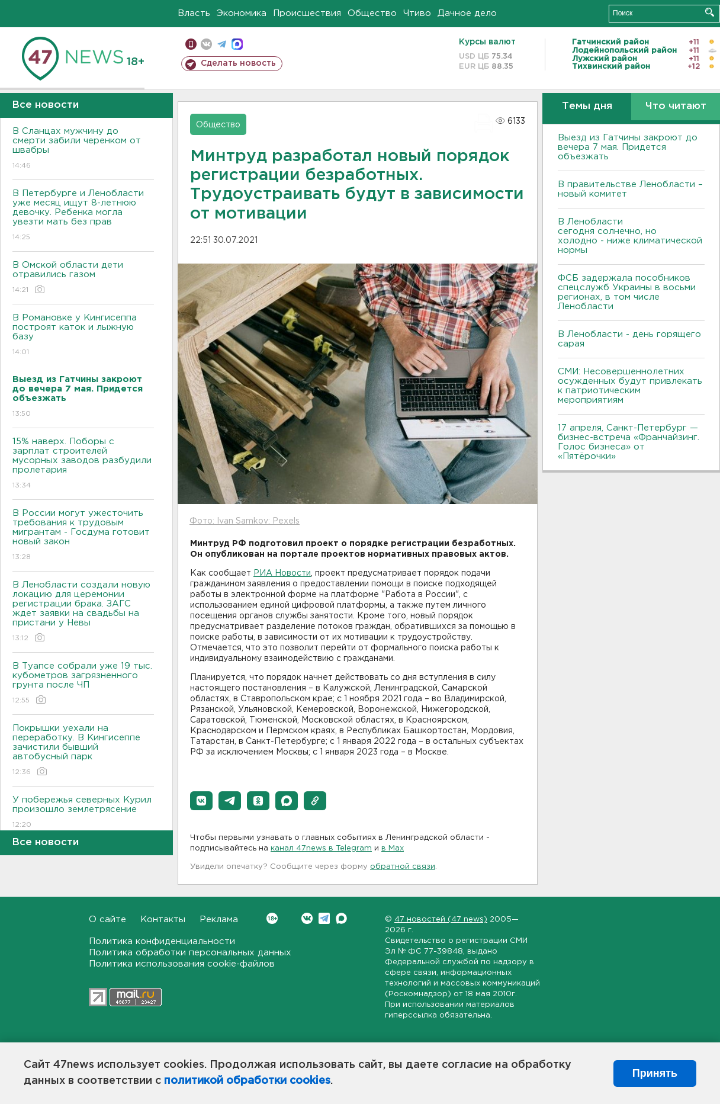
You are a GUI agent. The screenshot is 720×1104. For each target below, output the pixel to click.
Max (341, 918)
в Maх (392, 848)
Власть (194, 13)
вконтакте (206, 44)
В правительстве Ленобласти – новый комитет (630, 189)
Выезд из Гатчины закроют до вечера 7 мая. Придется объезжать (628, 147)
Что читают (675, 106)
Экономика (241, 13)
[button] (201, 800)
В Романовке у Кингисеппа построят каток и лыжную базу (83, 335)
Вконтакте (272, 918)
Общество (372, 13)
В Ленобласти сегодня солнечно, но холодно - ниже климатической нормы (630, 236)
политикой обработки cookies (247, 1081)
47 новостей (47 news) (440, 919)
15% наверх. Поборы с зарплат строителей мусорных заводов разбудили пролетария (83, 464)
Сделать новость (238, 63)
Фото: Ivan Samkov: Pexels (244, 521)
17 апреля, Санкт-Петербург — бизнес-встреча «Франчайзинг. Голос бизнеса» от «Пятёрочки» (628, 442)
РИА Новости (282, 573)
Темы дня (587, 106)
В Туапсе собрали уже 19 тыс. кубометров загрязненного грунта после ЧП (83, 683)
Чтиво (417, 13)
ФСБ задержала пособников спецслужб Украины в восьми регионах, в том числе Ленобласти (627, 292)
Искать (709, 12)
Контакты (162, 919)
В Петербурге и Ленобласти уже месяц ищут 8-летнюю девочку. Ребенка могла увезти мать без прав (83, 216)
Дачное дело (467, 13)
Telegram (324, 918)
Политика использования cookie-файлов (182, 964)
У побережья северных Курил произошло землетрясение (83, 813)
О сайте (107, 919)
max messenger (237, 44)
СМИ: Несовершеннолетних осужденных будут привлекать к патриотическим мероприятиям (630, 386)
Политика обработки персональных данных (190, 953)
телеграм (221, 44)
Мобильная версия (191, 44)
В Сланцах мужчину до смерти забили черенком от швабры (83, 149)
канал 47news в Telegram (321, 848)
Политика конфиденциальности (162, 941)
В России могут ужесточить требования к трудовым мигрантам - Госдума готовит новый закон (83, 535)
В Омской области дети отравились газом (83, 278)
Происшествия (307, 13)
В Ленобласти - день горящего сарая (629, 339)
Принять (654, 1073)
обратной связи (402, 867)
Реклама (219, 919)
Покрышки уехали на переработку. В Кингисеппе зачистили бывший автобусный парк (83, 750)
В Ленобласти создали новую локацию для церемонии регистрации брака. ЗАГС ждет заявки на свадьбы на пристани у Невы (83, 612)
